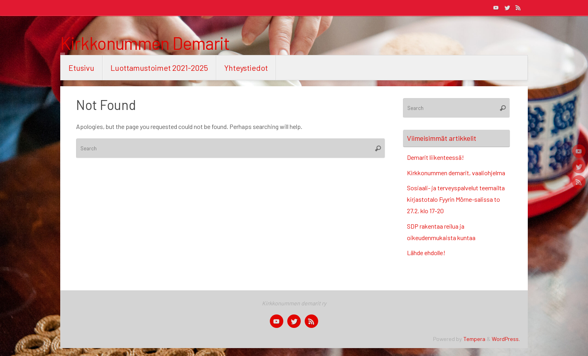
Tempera (474, 338)
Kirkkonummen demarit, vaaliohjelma (456, 172)
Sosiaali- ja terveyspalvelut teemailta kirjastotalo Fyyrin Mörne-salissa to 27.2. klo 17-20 (456, 199)
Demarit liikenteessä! (435, 157)
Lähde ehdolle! (426, 252)
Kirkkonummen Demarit (145, 43)
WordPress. (506, 338)
